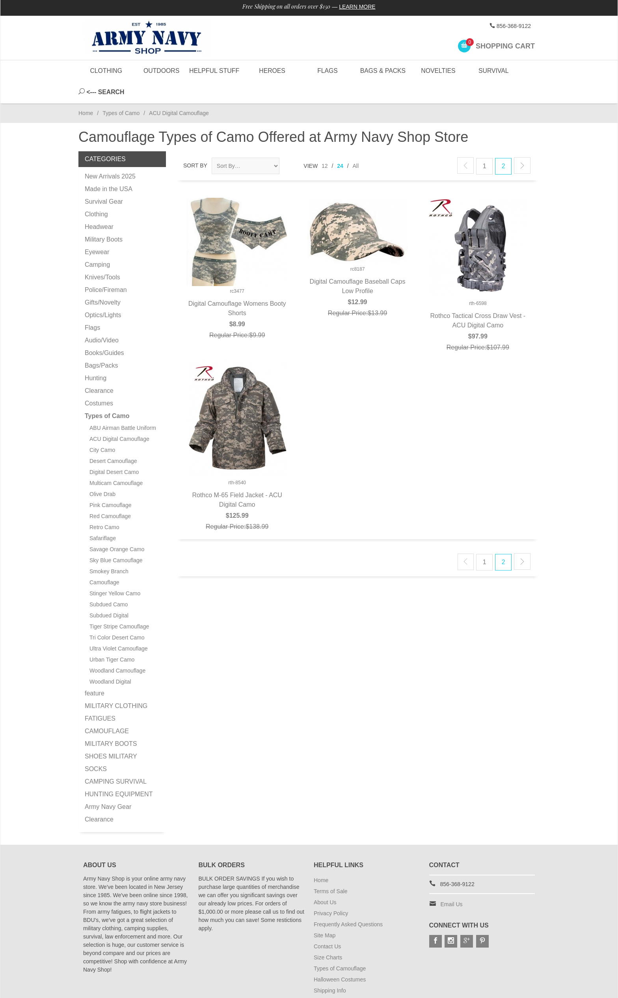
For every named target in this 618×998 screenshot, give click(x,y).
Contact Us (327, 925)
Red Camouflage (110, 494)
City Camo (102, 428)
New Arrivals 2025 (110, 154)
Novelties (438, 70)
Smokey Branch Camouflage (108, 555)
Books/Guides (104, 331)
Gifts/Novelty (103, 280)
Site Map (324, 914)
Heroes (272, 70)
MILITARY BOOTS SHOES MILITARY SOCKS (111, 735)
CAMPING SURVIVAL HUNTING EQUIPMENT (119, 766)
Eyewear (97, 230)
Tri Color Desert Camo (117, 616)
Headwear (99, 205)
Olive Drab (102, 472)
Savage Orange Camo (116, 527)
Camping (97, 243)
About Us (325, 880)
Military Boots (104, 217)
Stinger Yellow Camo (114, 572)
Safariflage (102, 516)
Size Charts (328, 936)
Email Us (452, 882)
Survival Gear (104, 180)
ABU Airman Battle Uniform (122, 406)
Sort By (195, 144)
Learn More (357, 7)
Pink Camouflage (110, 483)
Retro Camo (104, 505)
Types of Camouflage (340, 947)
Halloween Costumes (340, 958)
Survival (493, 70)
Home (85, 91)
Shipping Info (330, 969)
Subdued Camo (108, 583)
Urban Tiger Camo (111, 638)
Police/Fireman (106, 268)
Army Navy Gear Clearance (108, 791)
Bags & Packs (382, 70)
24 (340, 144)
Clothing (106, 70)
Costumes (99, 381)
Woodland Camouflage (117, 649)
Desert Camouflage (113, 439)
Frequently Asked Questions (348, 903)
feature (94, 671)
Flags (327, 70)
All (356, 144)
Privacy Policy (331, 891)
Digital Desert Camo (114, 450)
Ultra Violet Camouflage (118, 627)
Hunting (95, 356)
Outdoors (161, 70)
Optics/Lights (103, 293)
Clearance (99, 369)
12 (325, 144)
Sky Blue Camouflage (116, 538)
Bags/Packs (101, 343)
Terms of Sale (331, 869)
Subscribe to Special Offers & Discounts (362, 980)
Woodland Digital (110, 660)
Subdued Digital (108, 594)
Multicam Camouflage (116, 461)
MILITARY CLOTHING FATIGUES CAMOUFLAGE (116, 697)
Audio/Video (102, 318)
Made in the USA (108, 167)
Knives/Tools (102, 255)
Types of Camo (121, 91)
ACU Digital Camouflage (119, 417)
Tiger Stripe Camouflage (119, 605)
